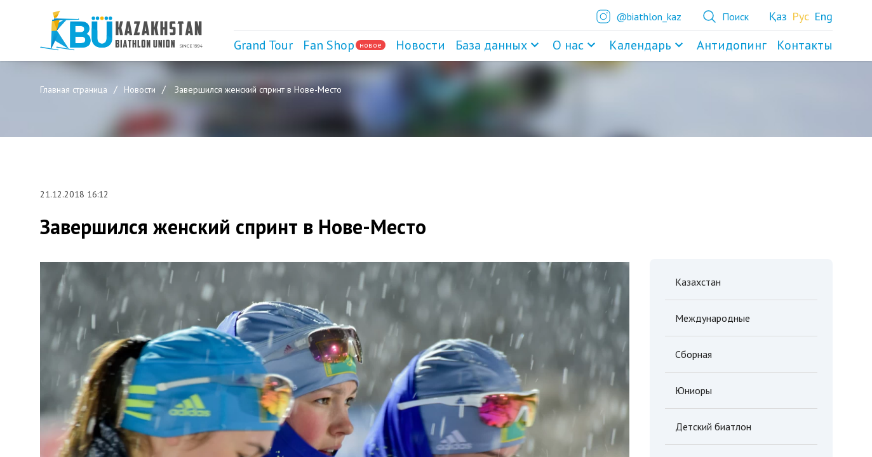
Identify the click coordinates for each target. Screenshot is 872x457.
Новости (420, 45)
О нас (576, 45)
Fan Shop (344, 45)
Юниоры (693, 390)
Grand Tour (263, 45)
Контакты (805, 45)
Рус (800, 16)
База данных (498, 45)
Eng (823, 16)
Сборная (693, 354)
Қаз (778, 16)
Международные (712, 318)
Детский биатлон (713, 426)
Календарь (648, 45)
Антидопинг (732, 45)
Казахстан (698, 281)
